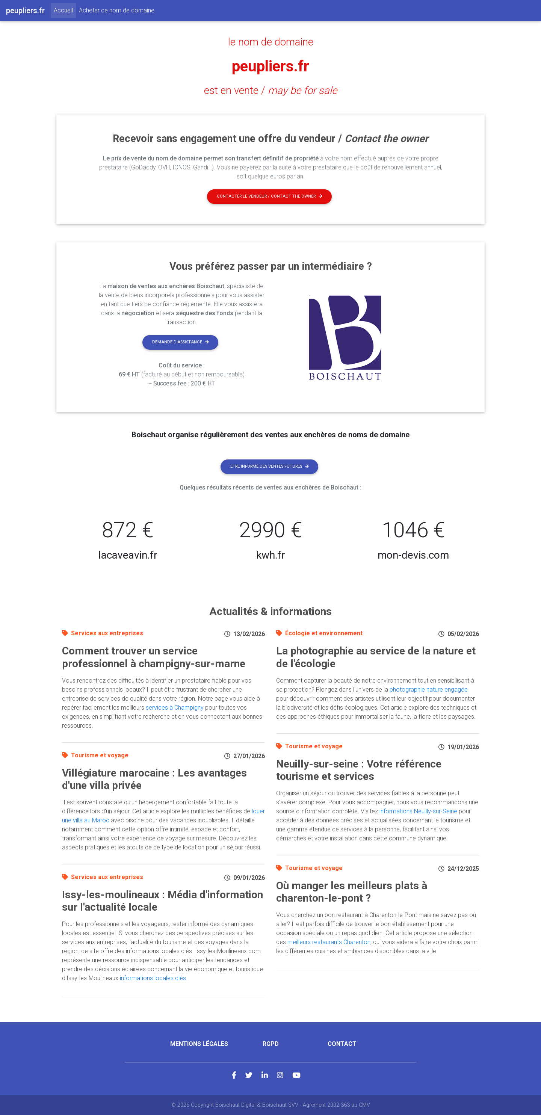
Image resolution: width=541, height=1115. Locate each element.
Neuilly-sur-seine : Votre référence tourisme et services (358, 770)
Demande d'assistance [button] (180, 342)
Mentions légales (199, 1043)
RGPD (271, 1043)
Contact (342, 1043)
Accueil (65, 10)
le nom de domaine (270, 42)
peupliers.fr (270, 66)
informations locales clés (153, 978)
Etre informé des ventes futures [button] (269, 466)
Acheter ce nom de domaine (116, 10)
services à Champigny (175, 707)
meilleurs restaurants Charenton (328, 942)
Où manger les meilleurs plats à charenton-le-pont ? (351, 892)
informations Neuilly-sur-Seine (418, 811)
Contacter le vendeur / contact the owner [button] (269, 196)
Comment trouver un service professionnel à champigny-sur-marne (153, 657)
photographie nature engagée (429, 689)
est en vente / (270, 91)
